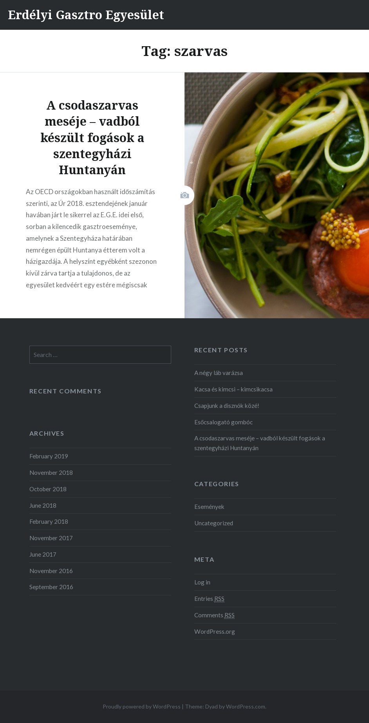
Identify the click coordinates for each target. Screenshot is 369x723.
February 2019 (48, 456)
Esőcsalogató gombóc (223, 422)
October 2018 (48, 488)
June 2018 (42, 505)
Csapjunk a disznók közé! (226, 405)
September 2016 (51, 586)
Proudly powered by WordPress (142, 706)
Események (209, 506)
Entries (209, 598)
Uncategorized (213, 522)
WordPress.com (245, 706)
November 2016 (51, 570)
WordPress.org (214, 631)
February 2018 (48, 521)
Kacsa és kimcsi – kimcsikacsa (233, 389)
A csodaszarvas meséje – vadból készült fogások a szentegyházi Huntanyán (259, 443)
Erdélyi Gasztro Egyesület (86, 15)
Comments (214, 615)
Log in (202, 582)
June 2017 (42, 554)
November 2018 (51, 472)
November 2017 (51, 537)
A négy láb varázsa (218, 372)
